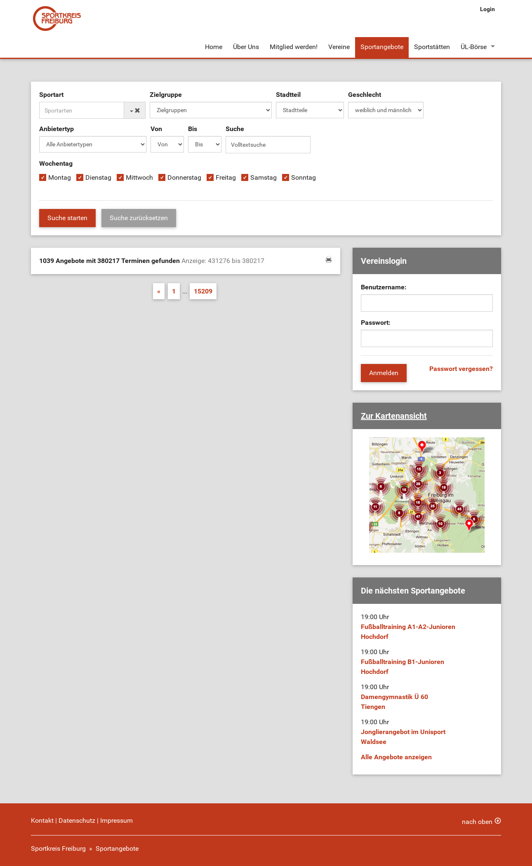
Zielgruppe (166, 95)
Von (156, 129)
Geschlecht (364, 95)
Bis (192, 129)
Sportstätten (432, 47)
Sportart (51, 95)
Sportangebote (381, 47)
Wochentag (56, 163)
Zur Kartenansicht (394, 416)
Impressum (116, 820)
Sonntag (303, 177)
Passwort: (376, 322)
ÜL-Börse (474, 47)
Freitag (226, 177)
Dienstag (98, 177)
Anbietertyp (56, 129)
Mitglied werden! (294, 47)
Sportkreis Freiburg (58, 848)
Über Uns (246, 47)
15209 (203, 291)
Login (487, 9)
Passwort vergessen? (461, 369)
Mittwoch (139, 177)
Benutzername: (384, 287)
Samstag (263, 177)
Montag (59, 177)
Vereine (339, 47)
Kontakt (42, 820)
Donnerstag (184, 177)
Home (213, 47)
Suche (235, 129)
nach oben (477, 822)
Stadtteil (288, 95)
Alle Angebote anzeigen (396, 757)
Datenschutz (77, 820)
